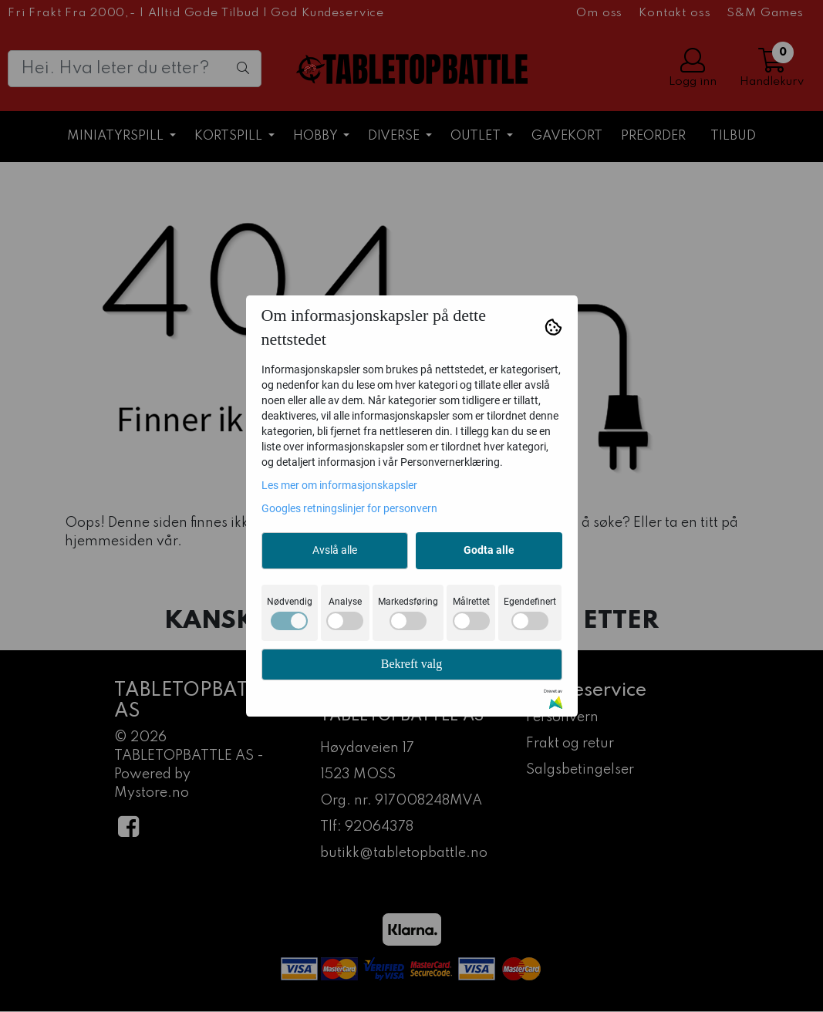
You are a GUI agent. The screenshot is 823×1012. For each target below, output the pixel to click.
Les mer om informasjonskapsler (339, 485)
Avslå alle (334, 550)
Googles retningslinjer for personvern (349, 508)
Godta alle (489, 550)
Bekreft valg (412, 663)
